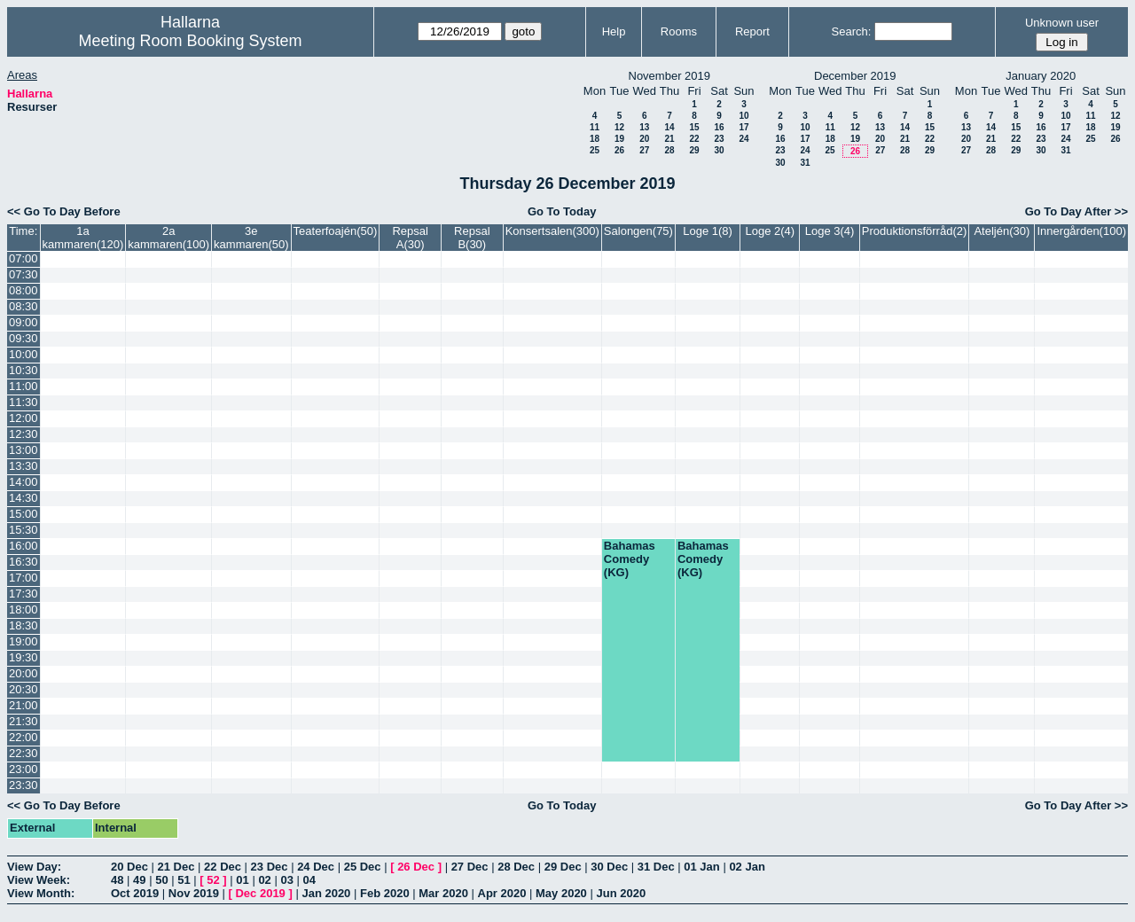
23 (719, 139)
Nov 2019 (193, 893)
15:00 (23, 513)
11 (594, 127)
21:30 (23, 721)
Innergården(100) (1081, 231)
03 (286, 880)
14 (669, 127)
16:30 (23, 561)
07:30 (23, 274)
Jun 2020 (621, 893)
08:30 (23, 306)
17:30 (23, 593)
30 (719, 150)
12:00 (23, 418)
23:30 (23, 785)
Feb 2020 (385, 893)
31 (805, 163)
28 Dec (516, 866)
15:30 (23, 529)
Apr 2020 (502, 893)
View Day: (34, 866)
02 (264, 880)
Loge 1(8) (707, 231)
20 (644, 139)
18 (594, 139)
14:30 (23, 497)
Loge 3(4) (830, 231)
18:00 (23, 609)
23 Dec (269, 866)
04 (309, 880)
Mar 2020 (443, 893)
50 (161, 880)
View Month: (40, 893)
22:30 (23, 753)
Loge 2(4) (769, 231)
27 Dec (470, 866)
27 (644, 150)
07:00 (23, 258)
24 (743, 139)
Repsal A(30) (409, 237)
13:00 (23, 450)
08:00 (23, 290)
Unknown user (1062, 22)
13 (644, 127)
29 (694, 150)
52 (213, 880)
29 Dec (563, 866)
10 (743, 116)
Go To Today (562, 211)
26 (619, 150)
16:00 (23, 545)
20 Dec (129, 866)
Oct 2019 (135, 893)
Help (614, 31)
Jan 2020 (325, 893)
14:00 (23, 481)
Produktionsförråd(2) (914, 231)
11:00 (23, 386)
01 (242, 880)
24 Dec (315, 866)
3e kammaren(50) (251, 237)
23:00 (23, 769)
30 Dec (609, 866)
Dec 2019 (260, 893)
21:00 (23, 705)
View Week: (38, 880)
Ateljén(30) (1001, 231)
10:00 (23, 354)
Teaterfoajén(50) (336, 231)
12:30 (23, 434)
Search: (852, 31)
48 (117, 880)
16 (719, 127)
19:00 (23, 641)
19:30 (23, 657)
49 (139, 880)
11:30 (23, 402)
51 (183, 880)
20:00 (23, 673)
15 (694, 127)
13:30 (23, 466)
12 (619, 127)
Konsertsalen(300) (552, 231)
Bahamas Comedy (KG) (629, 559)
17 (743, 127)
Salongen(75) (638, 231)
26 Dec (415, 866)
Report (752, 31)
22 (694, 139)
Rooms (679, 31)
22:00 (23, 737)
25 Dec (362, 866)
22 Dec (222, 866)
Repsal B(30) (471, 237)
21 (669, 139)
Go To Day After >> (1076, 211)
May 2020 (561, 893)
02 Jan (746, 866)
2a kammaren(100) (168, 237)
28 (669, 150)
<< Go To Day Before (64, 211)
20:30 (23, 689)
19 (619, 139)
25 (594, 150)
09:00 (23, 322)
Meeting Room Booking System (189, 41)
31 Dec (656, 866)
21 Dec (176, 866)
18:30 (23, 625)
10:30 (23, 370)
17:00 (23, 577)
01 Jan (701, 866)
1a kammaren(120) (83, 237)
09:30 (23, 338)
